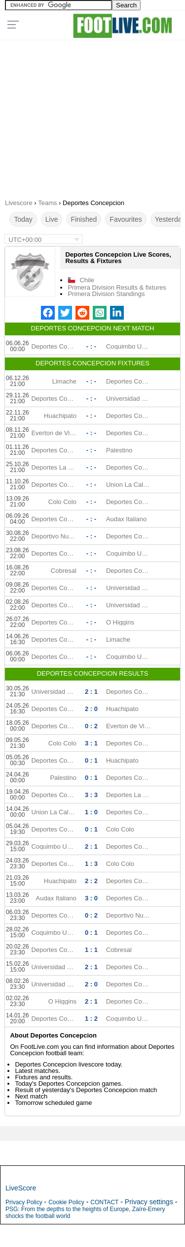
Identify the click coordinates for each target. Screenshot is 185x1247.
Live (51, 219)
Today (23, 219)
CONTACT (104, 1202)
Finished (84, 219)
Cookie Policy (66, 1202)
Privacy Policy (23, 1202)
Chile (86, 280)
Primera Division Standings (106, 293)
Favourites (126, 219)
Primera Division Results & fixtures (117, 287)
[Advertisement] (92, 116)
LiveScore (20, 1188)
